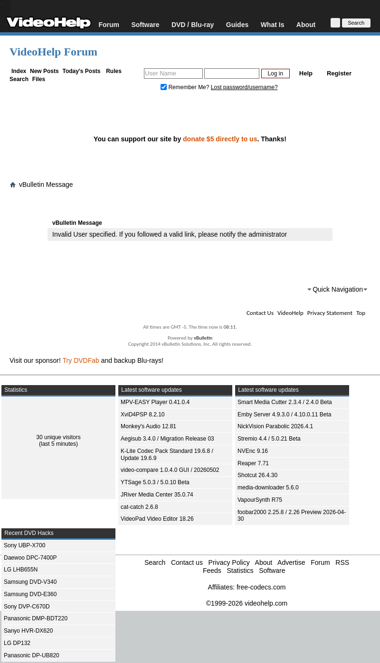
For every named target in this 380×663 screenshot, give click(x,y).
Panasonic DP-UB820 (31, 655)
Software (145, 24)
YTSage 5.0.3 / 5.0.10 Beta (155, 482)
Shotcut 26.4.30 (257, 475)
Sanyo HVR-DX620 (28, 630)
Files (38, 79)
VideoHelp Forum (53, 52)
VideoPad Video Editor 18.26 (157, 519)
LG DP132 (17, 643)
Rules (114, 71)
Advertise (291, 562)
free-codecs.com (261, 587)
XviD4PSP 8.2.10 (143, 414)
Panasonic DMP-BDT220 (35, 618)
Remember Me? (186, 87)
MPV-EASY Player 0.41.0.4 (155, 402)
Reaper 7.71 (253, 463)
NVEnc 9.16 (253, 451)
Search (19, 79)
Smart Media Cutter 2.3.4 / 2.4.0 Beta (285, 402)
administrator (267, 234)
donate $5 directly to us (220, 139)
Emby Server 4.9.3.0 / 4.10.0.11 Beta (284, 414)
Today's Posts (81, 71)
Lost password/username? (244, 87)
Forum (108, 24)
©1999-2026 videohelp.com (246, 603)
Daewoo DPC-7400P (30, 557)
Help (306, 73)
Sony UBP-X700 (24, 545)
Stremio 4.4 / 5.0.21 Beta (269, 438)
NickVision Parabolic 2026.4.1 (275, 426)
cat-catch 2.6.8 (139, 507)
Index (18, 71)
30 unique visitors (58, 437)
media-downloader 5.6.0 (268, 487)
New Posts (44, 71)
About (305, 24)
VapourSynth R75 (260, 500)
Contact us (187, 562)
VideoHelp (290, 312)
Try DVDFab (81, 360)
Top (360, 312)
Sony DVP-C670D (27, 606)
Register (339, 73)
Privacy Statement (329, 312)
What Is (273, 24)
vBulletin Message (46, 184)
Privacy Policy (229, 562)
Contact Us (260, 312)
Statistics (240, 570)
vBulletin (203, 338)
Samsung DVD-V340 (30, 582)
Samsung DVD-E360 (30, 594)
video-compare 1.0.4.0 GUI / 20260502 (170, 470)
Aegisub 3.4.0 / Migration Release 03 (167, 438)
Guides (237, 24)
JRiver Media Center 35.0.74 (157, 494)
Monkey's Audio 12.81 (148, 426)
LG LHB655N (21, 569)
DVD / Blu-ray (192, 24)
